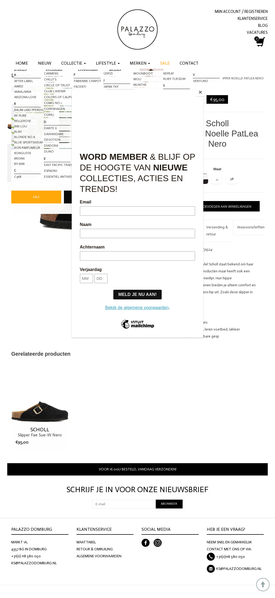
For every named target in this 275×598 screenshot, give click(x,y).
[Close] (202, 91)
